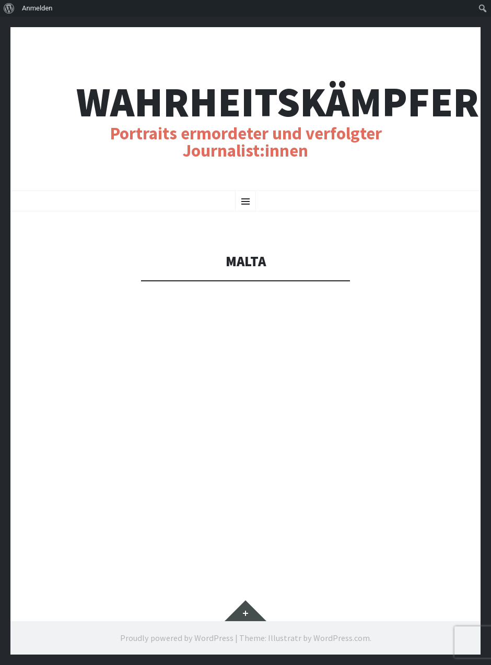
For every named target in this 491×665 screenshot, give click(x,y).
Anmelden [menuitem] (37, 8)
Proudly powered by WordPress (176, 638)
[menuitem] (9, 8)
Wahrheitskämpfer (277, 102)
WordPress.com (341, 638)
